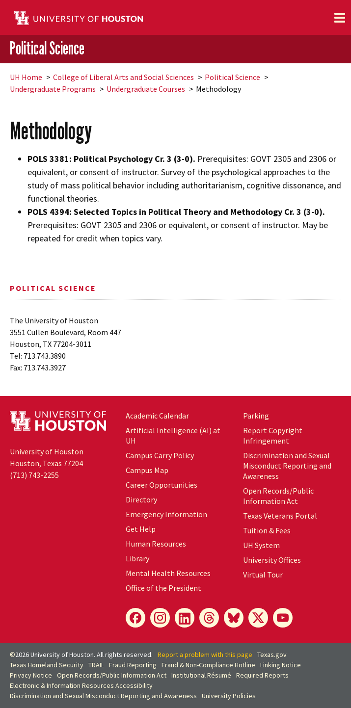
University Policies (229, 695)
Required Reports (262, 675)
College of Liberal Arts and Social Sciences (123, 77)
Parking (256, 415)
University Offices (272, 560)
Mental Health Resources (168, 573)
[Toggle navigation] (340, 17)
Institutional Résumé (201, 675)
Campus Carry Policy (160, 455)
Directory (141, 499)
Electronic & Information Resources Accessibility (81, 685)
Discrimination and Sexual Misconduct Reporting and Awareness (287, 465)
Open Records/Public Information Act (278, 496)
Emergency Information (166, 514)
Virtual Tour (263, 574)
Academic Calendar (157, 415)
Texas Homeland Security (46, 664)
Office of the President (163, 588)
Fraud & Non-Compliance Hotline (208, 664)
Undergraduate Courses (146, 89)
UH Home (26, 77)
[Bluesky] (233, 618)
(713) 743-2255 (34, 475)
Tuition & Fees (267, 530)
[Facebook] (135, 618)
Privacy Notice (31, 675)
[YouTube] (283, 618)
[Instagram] (160, 618)
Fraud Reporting (133, 664)
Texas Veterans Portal (280, 516)
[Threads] (209, 618)
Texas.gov (272, 654)
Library (137, 558)
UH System (261, 545)
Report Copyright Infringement (272, 435)
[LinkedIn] (184, 618)
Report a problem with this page (205, 654)
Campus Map (147, 470)
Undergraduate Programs (53, 89)
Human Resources (156, 544)
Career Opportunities (161, 485)
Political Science (47, 48)
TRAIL (96, 664)
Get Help (141, 529)
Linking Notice (280, 664)
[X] (258, 618)
